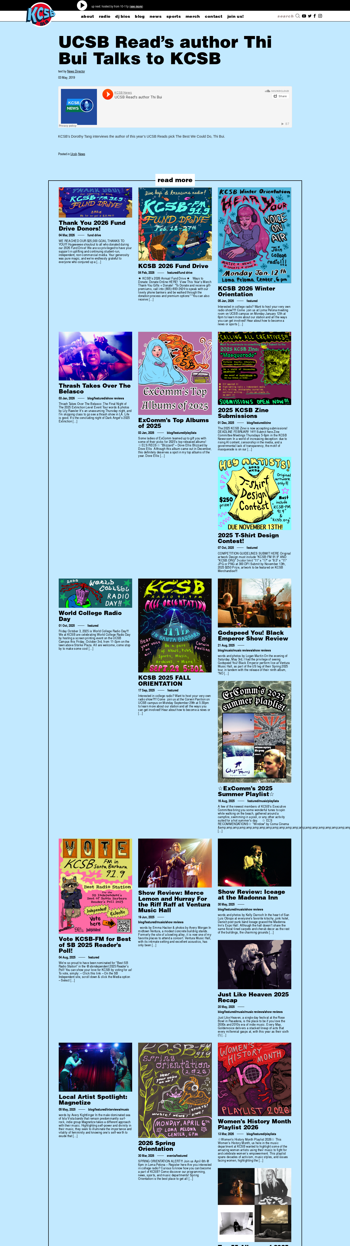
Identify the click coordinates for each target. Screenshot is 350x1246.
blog (140, 16)
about (87, 16)
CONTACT (214, 16)
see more (136, 6)
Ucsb (73, 154)
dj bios (122, 16)
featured (172, 272)
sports (173, 16)
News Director (76, 71)
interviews (113, 1109)
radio (105, 16)
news (156, 16)
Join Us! (235, 16)
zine (268, 422)
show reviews (115, 398)
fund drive (94, 235)
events (171, 1155)
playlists (190, 432)
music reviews (242, 650)
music (229, 650)
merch (193, 16)
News (81, 154)
